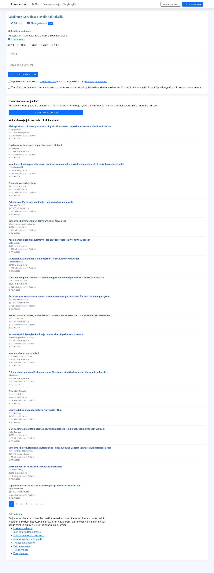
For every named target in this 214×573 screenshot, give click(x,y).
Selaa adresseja (51, 4)
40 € (45, 45)
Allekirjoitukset (40, 23)
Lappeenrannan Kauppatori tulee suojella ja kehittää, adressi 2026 (44, 485)
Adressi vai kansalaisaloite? (28, 539)
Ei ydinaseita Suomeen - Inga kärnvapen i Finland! (36, 145)
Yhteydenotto (20, 553)
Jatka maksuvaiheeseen (23, 74)
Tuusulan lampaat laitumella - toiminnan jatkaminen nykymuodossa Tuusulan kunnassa (56, 277)
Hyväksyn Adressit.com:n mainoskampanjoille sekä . (59, 81)
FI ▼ (35, 4)
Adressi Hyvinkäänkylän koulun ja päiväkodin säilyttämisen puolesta (46, 334)
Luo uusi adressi (193, 4)
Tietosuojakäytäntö (24, 542)
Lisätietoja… (16, 39)
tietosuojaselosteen (96, 81)
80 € (56, 45)
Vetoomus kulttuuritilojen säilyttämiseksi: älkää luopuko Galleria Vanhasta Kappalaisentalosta (60, 447)
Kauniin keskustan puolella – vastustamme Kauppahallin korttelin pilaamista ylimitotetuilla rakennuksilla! (66, 164)
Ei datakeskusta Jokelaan (22, 183)
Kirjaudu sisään (170, 4)
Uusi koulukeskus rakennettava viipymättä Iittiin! (35, 409)
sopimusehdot (48, 81)
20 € (34, 45)
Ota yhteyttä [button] (70, 4)
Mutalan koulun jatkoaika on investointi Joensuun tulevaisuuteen (44, 258)
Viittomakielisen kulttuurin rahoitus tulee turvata (35, 466)
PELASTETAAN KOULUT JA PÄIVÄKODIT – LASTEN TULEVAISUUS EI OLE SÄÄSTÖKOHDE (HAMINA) (60, 315)
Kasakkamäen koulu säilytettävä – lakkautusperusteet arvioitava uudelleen (49, 239)
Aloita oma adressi (46, 112)
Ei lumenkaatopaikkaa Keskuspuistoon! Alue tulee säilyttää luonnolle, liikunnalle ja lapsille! (58, 372)
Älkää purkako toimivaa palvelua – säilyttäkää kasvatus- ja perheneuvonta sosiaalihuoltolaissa (60, 126)
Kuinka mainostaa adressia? (28, 535)
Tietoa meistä (20, 549)
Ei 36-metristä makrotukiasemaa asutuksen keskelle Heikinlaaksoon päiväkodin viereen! (57, 428)
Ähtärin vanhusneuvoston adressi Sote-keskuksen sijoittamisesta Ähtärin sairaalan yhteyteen (59, 296)
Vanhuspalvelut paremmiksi (24, 353)
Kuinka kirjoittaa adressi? (27, 532)
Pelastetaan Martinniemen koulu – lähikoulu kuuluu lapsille (41, 202)
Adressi (16, 23)
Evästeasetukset (22, 546)
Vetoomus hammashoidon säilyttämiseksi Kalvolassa (37, 220)
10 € (23, 45)
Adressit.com (19, 4)
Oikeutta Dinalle (17, 391)
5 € (12, 45)
